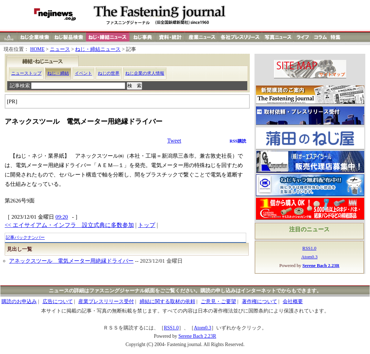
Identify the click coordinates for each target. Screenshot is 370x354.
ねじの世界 (108, 73)
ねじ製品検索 (69, 37)
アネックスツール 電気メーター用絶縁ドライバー (71, 261)
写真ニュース (278, 37)
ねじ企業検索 (34, 37)
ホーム (9, 37)
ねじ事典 (143, 37)
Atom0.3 (309, 256)
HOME (37, 49)
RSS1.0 (309, 248)
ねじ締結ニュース (108, 37)
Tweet (174, 140)
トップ (146, 225)
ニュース (60, 49)
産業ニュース (202, 37)
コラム (320, 37)
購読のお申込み (19, 301)
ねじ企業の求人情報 (144, 73)
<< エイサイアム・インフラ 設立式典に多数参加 (69, 225)
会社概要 (293, 301)
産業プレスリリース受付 (106, 301)
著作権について (259, 301)
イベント (83, 73)
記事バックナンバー (25, 237)
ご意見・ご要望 (218, 301)
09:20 (62, 217)
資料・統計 (170, 37)
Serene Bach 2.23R (197, 336)
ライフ (303, 37)
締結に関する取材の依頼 (167, 301)
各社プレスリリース (240, 37)
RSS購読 (238, 141)
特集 (336, 37)
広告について (58, 301)
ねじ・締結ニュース (98, 49)
